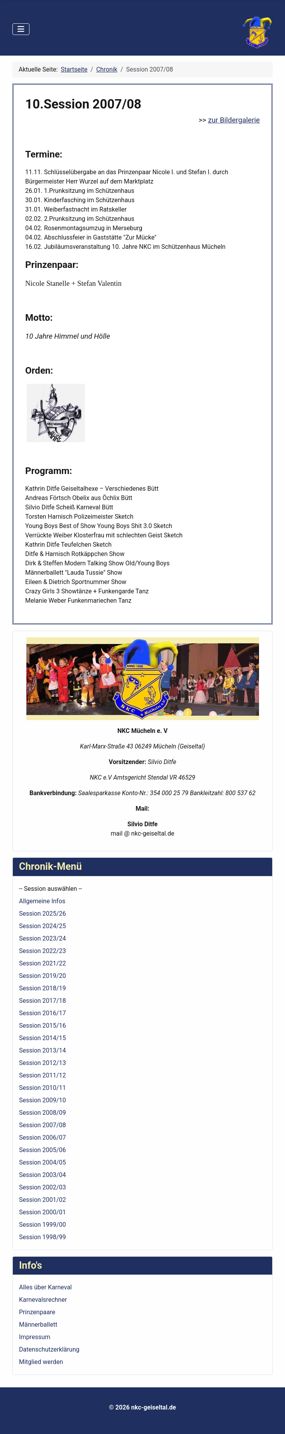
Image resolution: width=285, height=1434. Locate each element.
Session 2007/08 (42, 1125)
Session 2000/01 (42, 1212)
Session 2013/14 (42, 1050)
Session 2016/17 (42, 1013)
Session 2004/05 (42, 1162)
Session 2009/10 (42, 1100)
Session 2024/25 (42, 926)
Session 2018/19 (42, 988)
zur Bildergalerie (234, 120)
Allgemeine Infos (42, 901)
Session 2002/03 (42, 1187)
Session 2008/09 (42, 1112)
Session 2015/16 (42, 1025)
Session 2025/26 (42, 913)
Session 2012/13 (42, 1063)
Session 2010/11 (42, 1087)
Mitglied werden (41, 1362)
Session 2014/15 (42, 1038)
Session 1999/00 (42, 1224)
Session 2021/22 (42, 963)
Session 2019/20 (42, 975)
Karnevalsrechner (43, 1299)
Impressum (34, 1337)
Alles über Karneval (45, 1287)
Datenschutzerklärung (49, 1349)
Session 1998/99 (42, 1237)
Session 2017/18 (42, 1000)
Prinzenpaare (37, 1312)
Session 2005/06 (42, 1150)
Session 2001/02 (42, 1199)
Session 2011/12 (42, 1075)
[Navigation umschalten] (20, 29)
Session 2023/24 (42, 938)
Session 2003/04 (42, 1175)
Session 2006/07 (42, 1137)
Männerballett (38, 1324)
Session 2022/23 (42, 951)
